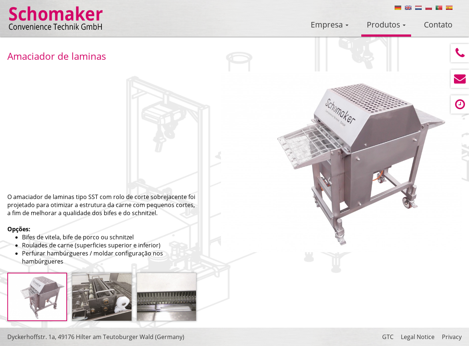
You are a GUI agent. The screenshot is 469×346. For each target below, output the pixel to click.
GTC (388, 337)
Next (444, 163)
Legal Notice (418, 337)
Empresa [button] (329, 24)
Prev (238, 163)
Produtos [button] (386, 24)
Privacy (452, 337)
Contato (438, 24)
